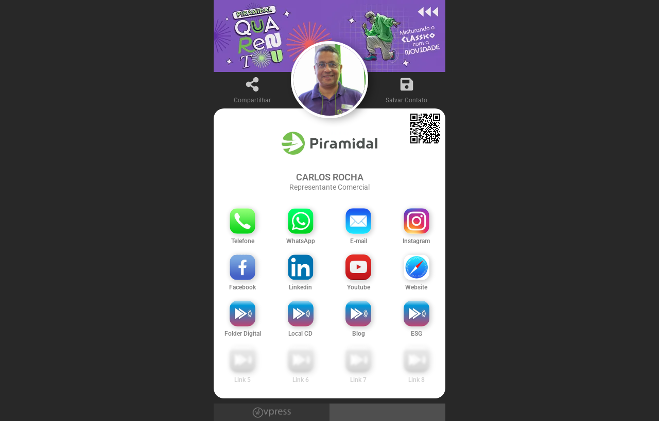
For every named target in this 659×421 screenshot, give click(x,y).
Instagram (416, 241)
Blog (358, 333)
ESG (416, 333)
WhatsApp (300, 241)
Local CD (300, 333)
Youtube (358, 287)
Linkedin (300, 287)
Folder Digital (242, 333)
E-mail (358, 241)
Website (416, 287)
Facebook (242, 287)
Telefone (242, 241)
